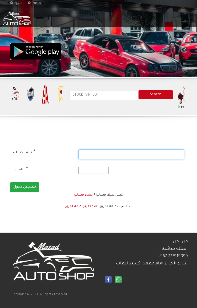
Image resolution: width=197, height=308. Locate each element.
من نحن (180, 241)
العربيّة (16, 4)
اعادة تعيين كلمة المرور (81, 206)
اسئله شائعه (175, 249)
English (35, 4)
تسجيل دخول (24, 187)
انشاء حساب (83, 195)
